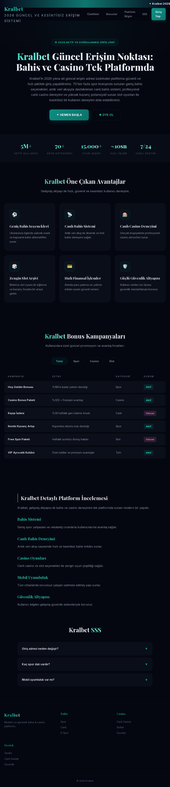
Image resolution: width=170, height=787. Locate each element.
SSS (144, 14)
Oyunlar (121, 732)
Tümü (59, 361)
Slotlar (120, 727)
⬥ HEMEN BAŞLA (69, 115)
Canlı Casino (124, 721)
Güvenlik (9, 764)
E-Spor (65, 732)
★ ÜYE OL (106, 115)
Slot (111, 361)
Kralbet (44, 14)
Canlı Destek (11, 758)
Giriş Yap (158, 14)
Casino (94, 361)
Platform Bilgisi (130, 14)
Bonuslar (111, 14)
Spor (76, 361)
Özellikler (93, 14)
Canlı (63, 727)
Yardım (8, 753)
